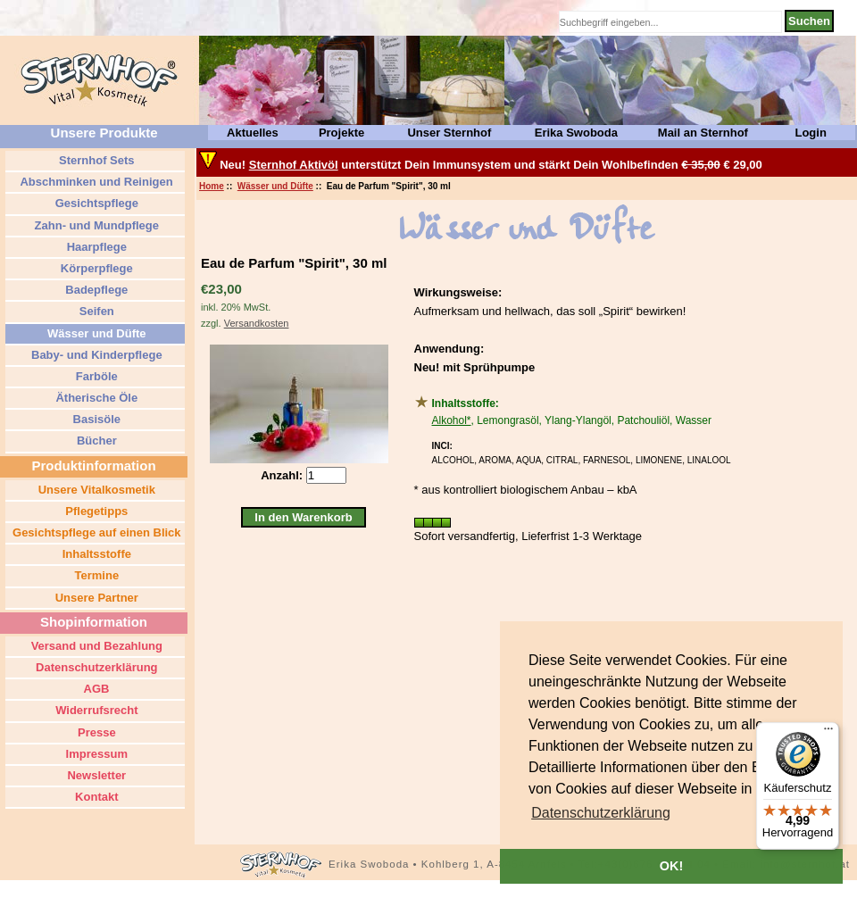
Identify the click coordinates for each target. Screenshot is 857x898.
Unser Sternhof (449, 132)
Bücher (94, 440)
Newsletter (95, 775)
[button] (600, 813)
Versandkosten (256, 323)
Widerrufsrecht (95, 710)
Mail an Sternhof (703, 132)
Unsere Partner (95, 597)
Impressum (95, 754)
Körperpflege (95, 268)
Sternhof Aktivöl (293, 164)
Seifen (95, 311)
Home (211, 186)
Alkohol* (451, 420)
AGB (94, 688)
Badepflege (95, 289)
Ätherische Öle (95, 397)
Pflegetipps (95, 511)
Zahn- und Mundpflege (95, 225)
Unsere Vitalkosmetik (95, 489)
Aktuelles (253, 132)
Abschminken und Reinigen (94, 181)
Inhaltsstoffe (95, 554)
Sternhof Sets (94, 160)
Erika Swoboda (576, 132)
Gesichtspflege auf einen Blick (94, 532)
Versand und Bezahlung (95, 646)
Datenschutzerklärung (94, 667)
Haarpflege (95, 247)
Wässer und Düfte (275, 186)
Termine (95, 575)
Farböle (95, 376)
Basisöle (95, 419)
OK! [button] (671, 866)
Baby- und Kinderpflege (95, 355)
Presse (94, 732)
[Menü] (828, 733)
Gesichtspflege (95, 203)
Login (810, 132)
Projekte (341, 132)
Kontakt (95, 796)
